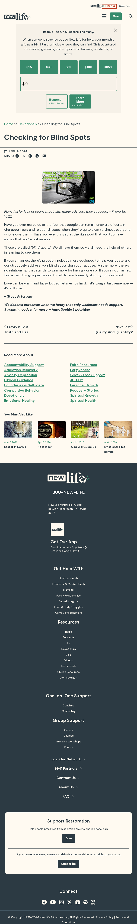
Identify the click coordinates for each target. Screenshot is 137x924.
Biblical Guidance (18, 380)
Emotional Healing (19, 400)
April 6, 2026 (10, 442)
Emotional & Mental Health (68, 584)
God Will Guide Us (83, 447)
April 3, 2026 (44, 442)
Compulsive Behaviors (68, 613)
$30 (48, 67)
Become (56, 101)
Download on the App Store (69, 547)
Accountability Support (24, 364)
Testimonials (68, 666)
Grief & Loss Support (87, 375)
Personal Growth (84, 385)
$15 (29, 67)
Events (68, 747)
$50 (68, 67)
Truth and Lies (16, 332)
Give (116, 16)
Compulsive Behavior (22, 390)
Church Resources (68, 672)
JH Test (76, 380)
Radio (68, 632)
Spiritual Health (83, 400)
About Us (68, 787)
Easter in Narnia (15, 447)
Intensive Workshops (68, 741)
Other (108, 67)
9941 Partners (68, 768)
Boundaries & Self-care (24, 385)
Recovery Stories (84, 390)
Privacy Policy (104, 917)
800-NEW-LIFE (68, 492)
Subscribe (68, 864)
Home (8, 124)
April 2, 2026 (77, 442)
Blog (68, 655)
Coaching (68, 705)
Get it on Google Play (65, 551)
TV (68, 643)
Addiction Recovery (21, 370)
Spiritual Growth (84, 395)
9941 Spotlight (68, 677)
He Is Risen (45, 447)
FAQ (68, 796)
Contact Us (68, 777)
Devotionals (27, 124)
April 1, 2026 (110, 442)
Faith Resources (83, 364)
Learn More (78, 101)
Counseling (68, 711)
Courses (68, 736)
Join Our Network (68, 759)
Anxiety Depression (20, 375)
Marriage (68, 590)
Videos (68, 660)
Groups (68, 730)
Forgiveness (80, 370)
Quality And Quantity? (113, 332)
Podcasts (68, 637)
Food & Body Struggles (68, 607)
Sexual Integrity (68, 601)
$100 (88, 67)
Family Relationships (68, 595)
